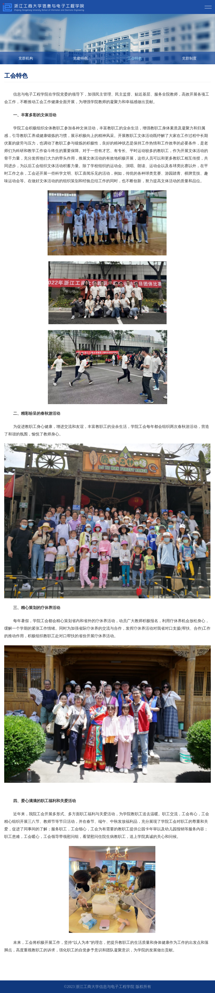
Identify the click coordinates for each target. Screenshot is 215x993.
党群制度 (189, 58)
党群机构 (25, 58)
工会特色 (134, 58)
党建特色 (80, 58)
